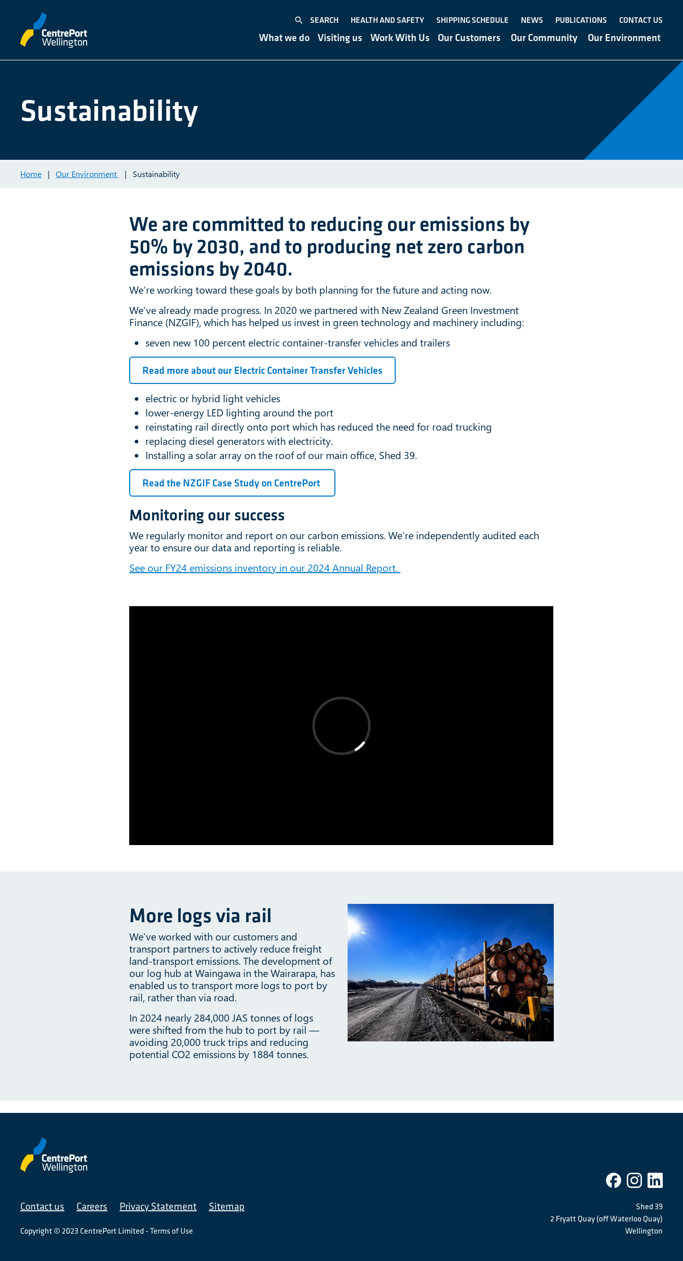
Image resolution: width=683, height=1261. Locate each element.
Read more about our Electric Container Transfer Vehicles (262, 370)
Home (31, 173)
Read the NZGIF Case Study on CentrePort (232, 482)
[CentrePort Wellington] (53, 30)
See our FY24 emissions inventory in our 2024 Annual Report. (264, 567)
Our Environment (87, 173)
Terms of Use (171, 1230)
